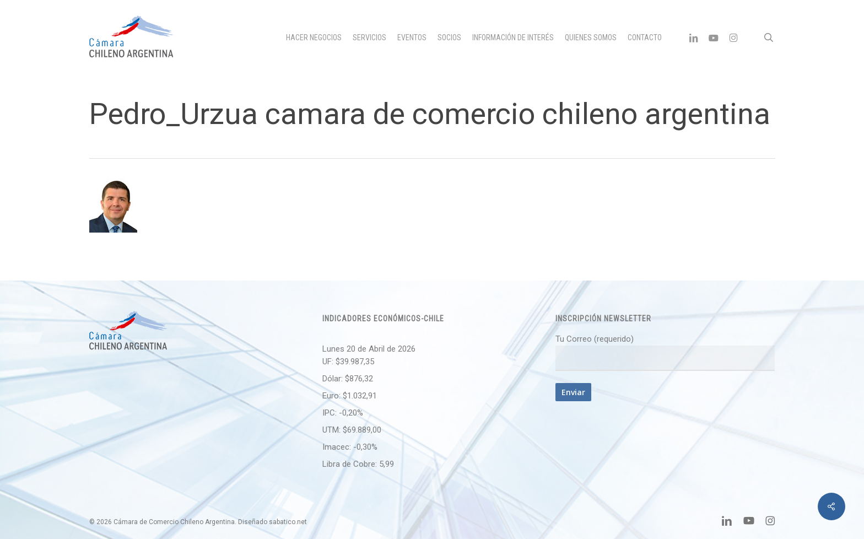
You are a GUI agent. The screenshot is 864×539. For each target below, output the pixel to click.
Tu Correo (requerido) (665, 352)
